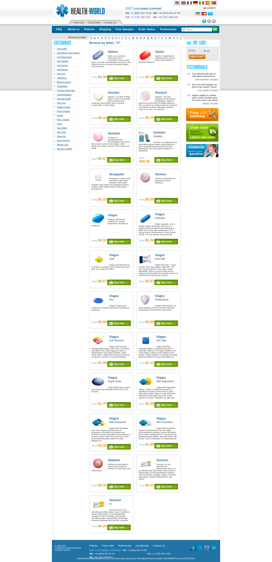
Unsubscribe (142, 545)
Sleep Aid (61, 136)
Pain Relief (62, 128)
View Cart (79, 22)
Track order (108, 545)
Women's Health (64, 149)
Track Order (94, 22)
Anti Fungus (62, 65)
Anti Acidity (62, 49)
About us (73, 29)
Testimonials (168, 29)
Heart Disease (63, 111)
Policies (89, 29)
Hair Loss (61, 103)
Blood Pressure (64, 82)
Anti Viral (61, 74)
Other (59, 124)
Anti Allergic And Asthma (68, 53)
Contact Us (110, 22)
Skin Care (61, 132)
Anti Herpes (62, 69)
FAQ (59, 29)
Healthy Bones (63, 107)
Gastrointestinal (64, 94)
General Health (64, 99)
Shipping (105, 29)
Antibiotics (61, 78)
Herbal (60, 115)
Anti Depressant (64, 57)
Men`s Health (63, 120)
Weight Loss (62, 145)
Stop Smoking (63, 140)
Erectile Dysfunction (66, 90)
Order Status (146, 29)
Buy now (119, 78)
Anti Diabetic (63, 61)
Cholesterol (62, 86)
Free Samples (125, 29)
